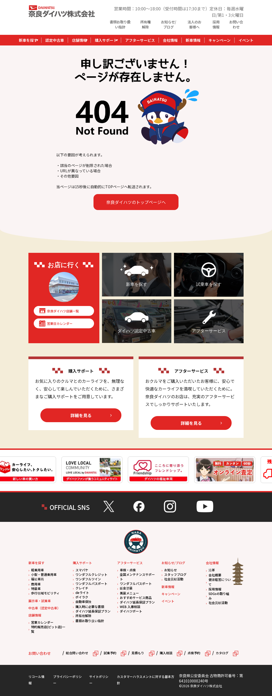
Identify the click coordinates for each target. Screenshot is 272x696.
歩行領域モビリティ (45, 593)
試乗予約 (110, 653)
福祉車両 (37, 579)
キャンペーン (220, 40)
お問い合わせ (236, 24)
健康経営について (220, 582)
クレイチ (81, 588)
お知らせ (170, 570)
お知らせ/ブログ (168, 24)
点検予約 (194, 653)
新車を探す (28, 40)
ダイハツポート (131, 611)
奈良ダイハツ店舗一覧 (63, 311)
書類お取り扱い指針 (120, 24)
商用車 (36, 584)
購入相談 (166, 653)
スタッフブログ (175, 574)
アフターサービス (140, 40)
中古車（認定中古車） (44, 608)
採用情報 (215, 24)
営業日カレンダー (60, 323)
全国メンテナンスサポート (137, 576)
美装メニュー (129, 593)
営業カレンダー (42, 622)
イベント (246, 40)
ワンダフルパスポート (91, 583)
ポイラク (81, 597)
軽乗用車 (37, 570)
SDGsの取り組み (219, 595)
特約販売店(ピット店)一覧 (48, 629)
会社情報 (170, 40)
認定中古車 (54, 40)
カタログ (222, 653)
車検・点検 (128, 570)
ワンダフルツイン (88, 579)
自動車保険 (83, 601)
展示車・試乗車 (39, 600)
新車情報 (193, 40)
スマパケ (81, 570)
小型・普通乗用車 (44, 574)
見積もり (137, 653)
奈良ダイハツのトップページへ (136, 202)
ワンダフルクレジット (91, 574)
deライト (82, 592)
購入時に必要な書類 (89, 606)
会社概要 (215, 575)
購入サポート (106, 40)
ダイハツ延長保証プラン (92, 611)
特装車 (36, 588)
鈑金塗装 (126, 588)
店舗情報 (79, 40)
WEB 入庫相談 (130, 606)
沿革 (212, 570)
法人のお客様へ (194, 24)
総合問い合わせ (77, 653)
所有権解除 (145, 24)
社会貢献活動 (173, 579)
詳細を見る (81, 415)
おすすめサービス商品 (136, 597)
